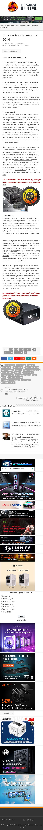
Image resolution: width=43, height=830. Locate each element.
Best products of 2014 (32, 370)
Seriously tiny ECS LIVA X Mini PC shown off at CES (26, 398)
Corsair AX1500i (20, 170)
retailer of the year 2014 (10, 380)
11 (35, 350)
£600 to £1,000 (8, 599)
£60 (13, 288)
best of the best (7, 370)
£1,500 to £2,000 (8, 604)
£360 (12, 172)
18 (25, 352)
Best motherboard (32, 367)
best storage (28, 372)
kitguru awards (7, 375)
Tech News (10, 26)
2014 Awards (10, 365)
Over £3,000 (7, 612)
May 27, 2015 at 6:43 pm (33, 434)
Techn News (26, 380)
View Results (21, 620)
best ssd (18, 372)
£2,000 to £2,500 (8, 607)
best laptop (6, 367)
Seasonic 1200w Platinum (23, 160)
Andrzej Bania (8, 43)
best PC (18, 370)
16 (18, 352)
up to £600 (6, 596)
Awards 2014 (21, 365)
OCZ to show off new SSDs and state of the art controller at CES (16, 391)
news (4, 377)
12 (5, 352)
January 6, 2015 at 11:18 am (32, 411)
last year (14, 251)
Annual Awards (21, 26)
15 (15, 352)
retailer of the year (16, 377)
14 (12, 352)
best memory (18, 367)
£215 (4, 175)
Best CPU (31, 365)
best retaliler (7, 372)
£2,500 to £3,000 (8, 609)
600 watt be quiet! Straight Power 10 (18, 266)
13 (8, 352)
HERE (4, 185)
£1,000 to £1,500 (8, 601)
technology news (8, 383)
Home (2, 26)
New (35, 375)
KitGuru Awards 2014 (23, 375)
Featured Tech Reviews (21, 45)
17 (22, 352)
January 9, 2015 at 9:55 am (32, 422)
